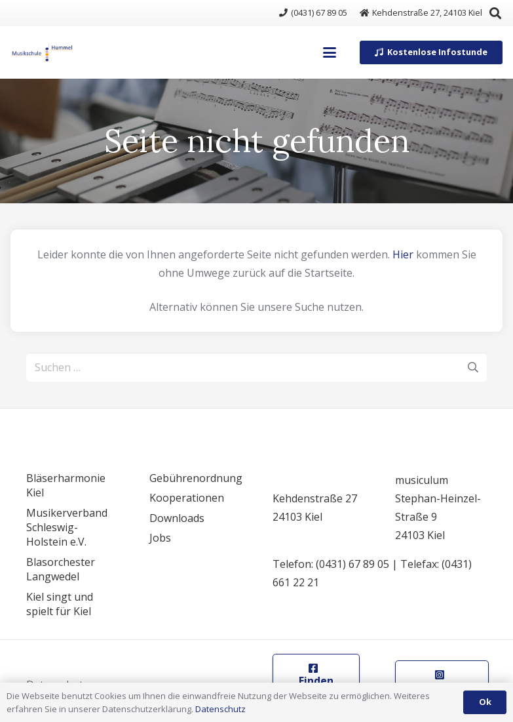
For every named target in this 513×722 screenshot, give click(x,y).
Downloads (176, 518)
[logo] (41, 52)
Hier (402, 254)
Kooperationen (186, 498)
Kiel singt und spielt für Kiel (59, 604)
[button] (330, 52)
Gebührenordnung (195, 478)
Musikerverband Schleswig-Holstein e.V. (66, 528)
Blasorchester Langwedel (60, 569)
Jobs (160, 538)
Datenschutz (220, 709)
